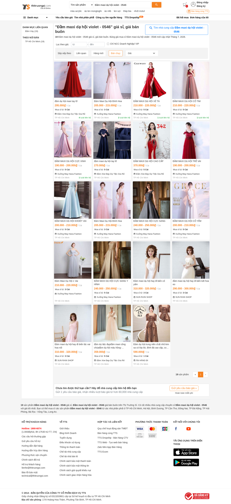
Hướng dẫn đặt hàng (32, 446)
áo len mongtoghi (93, 11)
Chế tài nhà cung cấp (70, 451)
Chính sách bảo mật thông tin (74, 465)
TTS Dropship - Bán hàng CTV (113, 437)
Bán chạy (115, 53)
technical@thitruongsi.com (35, 475)
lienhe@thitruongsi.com (33, 467)
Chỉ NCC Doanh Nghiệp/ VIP (124, 43)
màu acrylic (76, 11)
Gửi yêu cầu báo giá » (184, 388)
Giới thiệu (64, 428)
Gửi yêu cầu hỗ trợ (31, 441)
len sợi (117, 11)
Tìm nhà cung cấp (176, 29)
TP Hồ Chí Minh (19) (34, 41)
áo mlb (107, 11)
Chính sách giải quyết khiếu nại (75, 470)
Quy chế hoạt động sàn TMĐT (113, 428)
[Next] (205, 374)
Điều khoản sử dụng (70, 442)
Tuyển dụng (66, 437)
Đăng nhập (202, 2)
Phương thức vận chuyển (34, 455)
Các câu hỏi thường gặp (34, 436)
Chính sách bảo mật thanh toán (75, 461)
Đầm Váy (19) (31, 31)
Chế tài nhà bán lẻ (69, 456)
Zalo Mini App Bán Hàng (110, 447)
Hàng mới (98, 53)
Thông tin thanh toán (70, 447)
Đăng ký (201, 6)
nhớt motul (139, 11)
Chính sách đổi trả (31, 459)
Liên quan (81, 53)
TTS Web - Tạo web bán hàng (113, 442)
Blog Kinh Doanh (68, 433)
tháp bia (127, 11)
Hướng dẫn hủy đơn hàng (35, 450)
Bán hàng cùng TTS (198, 11)
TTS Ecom (103, 451)
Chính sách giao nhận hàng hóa (75, 475)
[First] (195, 374)
